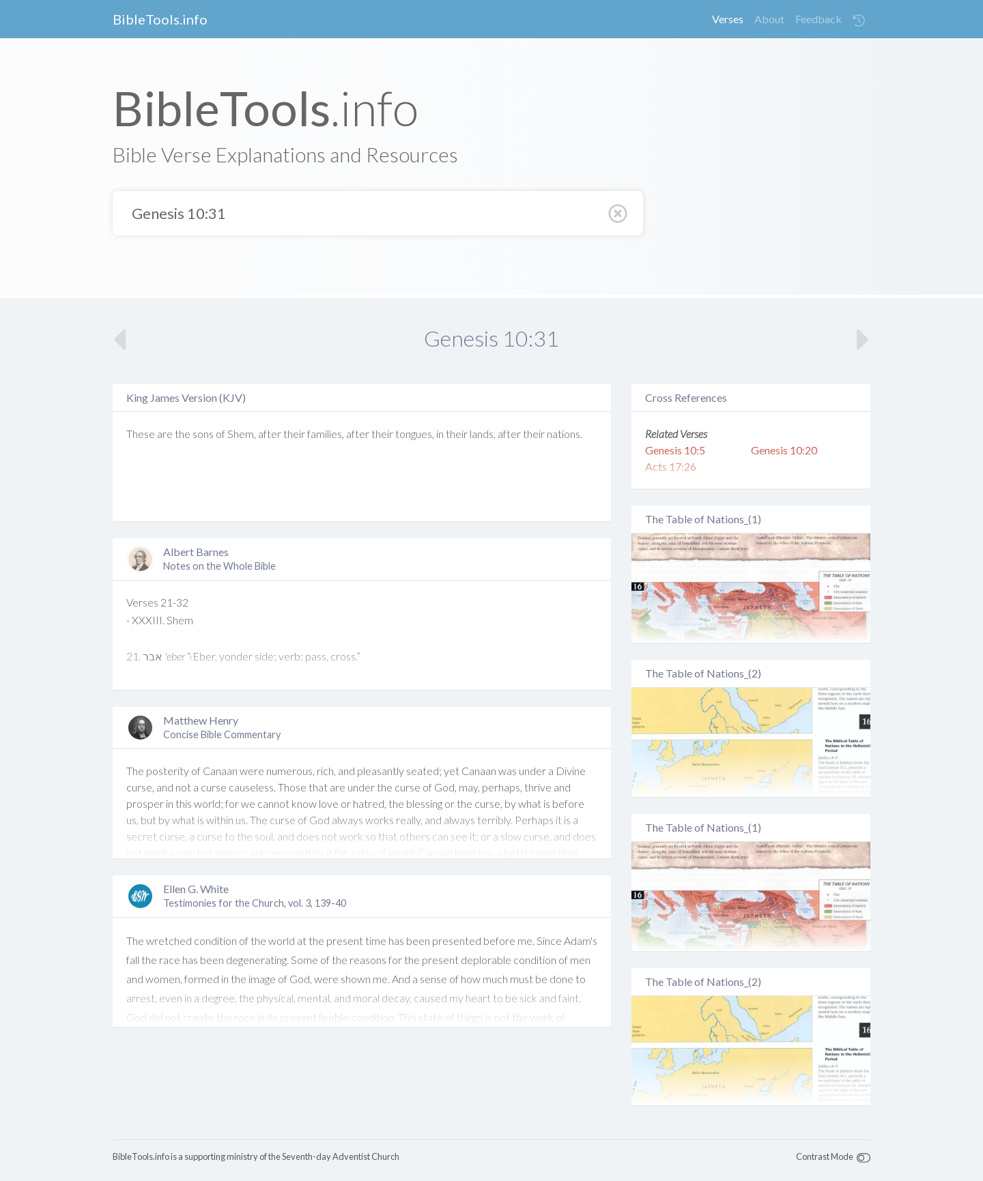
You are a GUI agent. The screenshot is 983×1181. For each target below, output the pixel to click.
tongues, (414, 433)
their (294, 433)
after (269, 433)
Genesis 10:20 (784, 449)
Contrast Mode (824, 1156)
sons (203, 433)
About (769, 18)
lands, (483, 433)
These (140, 433)
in (440, 433)
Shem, (241, 433)
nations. (564, 433)
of (220, 433)
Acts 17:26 (670, 466)
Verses (727, 18)
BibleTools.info (160, 19)
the (182, 433)
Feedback (818, 18)
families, (325, 433)
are (165, 433)
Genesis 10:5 (675, 449)
